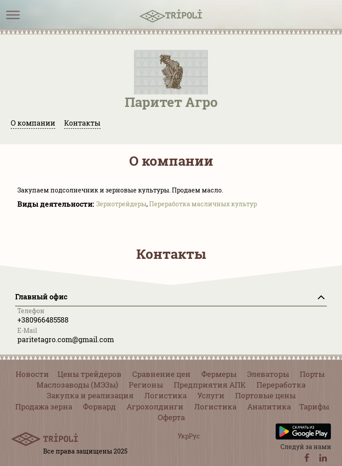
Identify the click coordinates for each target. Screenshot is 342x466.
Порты (312, 374)
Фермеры (218, 374)
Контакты (82, 122)
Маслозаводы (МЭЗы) (77, 385)
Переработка (280, 385)
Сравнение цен (161, 374)
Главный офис (41, 296)
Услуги (210, 395)
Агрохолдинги (154, 406)
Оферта (171, 417)
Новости (32, 374)
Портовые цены (265, 395)
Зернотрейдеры (121, 204)
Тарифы (314, 406)
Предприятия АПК (210, 385)
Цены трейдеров (89, 374)
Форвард (99, 406)
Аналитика (269, 406)
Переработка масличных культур (203, 204)
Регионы (146, 385)
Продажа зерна (43, 406)
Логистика (165, 395)
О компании (33, 122)
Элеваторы (268, 374)
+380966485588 (43, 319)
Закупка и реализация (90, 395)
